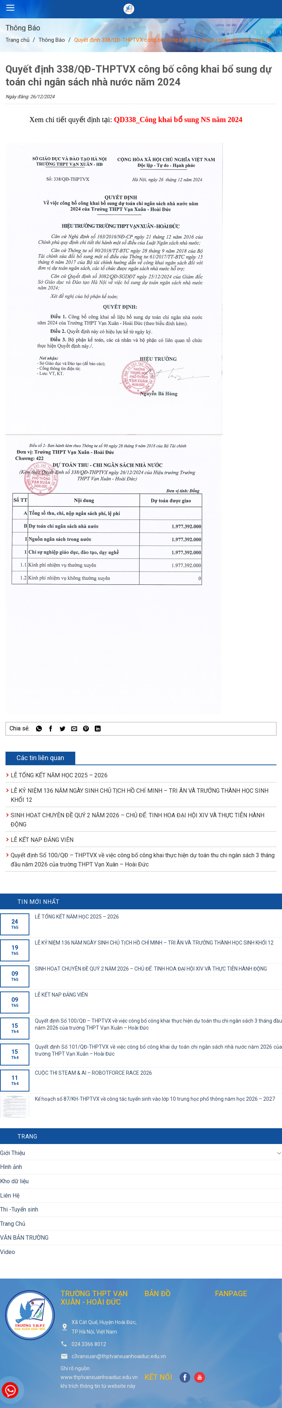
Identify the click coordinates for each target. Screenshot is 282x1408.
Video (7, 1251)
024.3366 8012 (89, 1344)
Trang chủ (17, 40)
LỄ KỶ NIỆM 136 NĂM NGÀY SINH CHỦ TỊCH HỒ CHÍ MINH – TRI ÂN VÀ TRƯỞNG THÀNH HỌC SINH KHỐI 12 (154, 943)
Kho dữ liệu (14, 1181)
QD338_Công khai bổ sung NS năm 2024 (178, 119)
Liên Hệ (9, 1195)
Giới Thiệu (12, 1153)
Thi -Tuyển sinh (19, 1209)
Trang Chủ (12, 1223)
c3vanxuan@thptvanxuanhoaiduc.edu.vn (119, 1356)
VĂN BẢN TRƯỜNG (24, 1237)
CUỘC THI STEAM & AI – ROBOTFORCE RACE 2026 (93, 1073)
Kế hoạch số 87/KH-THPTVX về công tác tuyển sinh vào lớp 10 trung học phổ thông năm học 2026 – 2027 (155, 1099)
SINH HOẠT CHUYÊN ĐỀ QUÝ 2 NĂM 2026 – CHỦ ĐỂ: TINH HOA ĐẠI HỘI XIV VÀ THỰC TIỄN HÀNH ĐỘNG (151, 969)
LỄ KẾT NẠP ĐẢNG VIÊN (42, 839)
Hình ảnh (11, 1166)
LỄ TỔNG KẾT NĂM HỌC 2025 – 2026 (59, 775)
